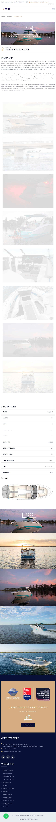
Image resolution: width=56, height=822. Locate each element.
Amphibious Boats (9, 788)
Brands (9, 16)
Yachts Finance (8, 804)
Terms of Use (23, 819)
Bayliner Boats (7, 773)
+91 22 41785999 (12, 749)
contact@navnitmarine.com (38, 2)
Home (3, 16)
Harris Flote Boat (8, 779)
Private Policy (33, 819)
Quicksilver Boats (8, 776)
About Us (6, 791)
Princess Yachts (8, 770)
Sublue (5, 785)
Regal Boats (7, 782)
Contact (5, 807)
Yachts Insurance (8, 801)
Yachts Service (7, 798)
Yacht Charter (7, 794)
